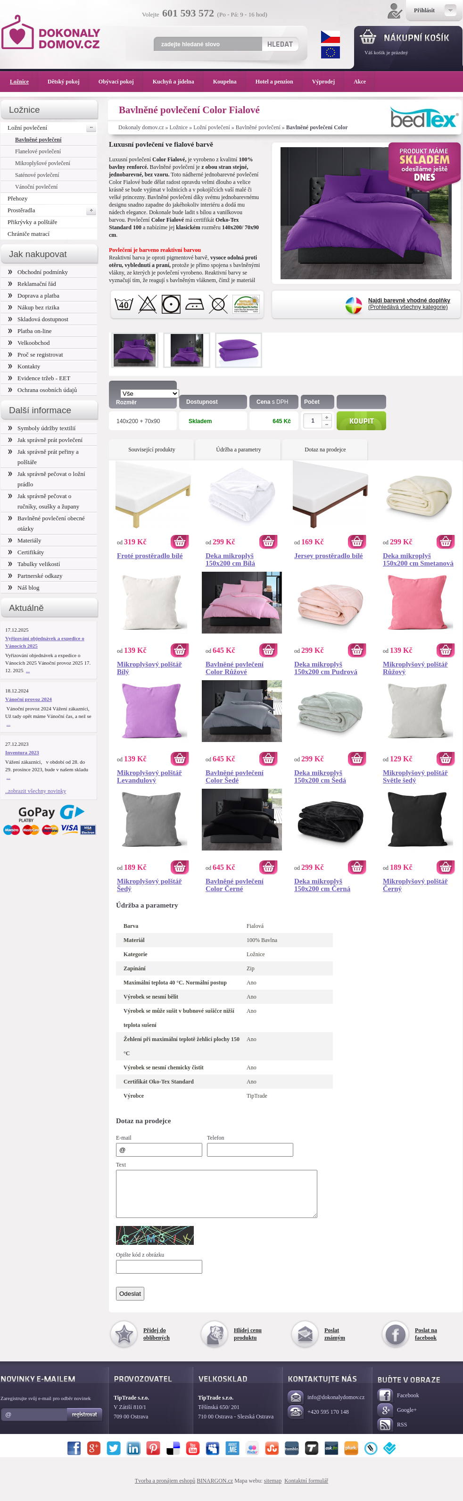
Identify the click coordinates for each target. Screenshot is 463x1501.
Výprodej (328, 81)
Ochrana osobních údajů (42, 389)
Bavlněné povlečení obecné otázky (46, 523)
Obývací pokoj (121, 81)
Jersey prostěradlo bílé (328, 555)
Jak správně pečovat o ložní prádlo (46, 479)
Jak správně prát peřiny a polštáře (43, 457)
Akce (361, 81)
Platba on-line (29, 330)
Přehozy (18, 198)
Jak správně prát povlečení (45, 439)
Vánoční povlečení (36, 186)
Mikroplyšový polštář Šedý (149, 884)
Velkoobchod (29, 342)
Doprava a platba (33, 295)
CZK (330, 37)
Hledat (280, 44)
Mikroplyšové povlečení (42, 163)
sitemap (272, 1489)
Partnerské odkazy (35, 575)
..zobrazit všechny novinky (35, 791)
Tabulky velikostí (34, 563)
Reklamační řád (32, 283)
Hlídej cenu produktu (248, 1342)
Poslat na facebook (426, 1342)
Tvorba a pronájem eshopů (165, 1489)
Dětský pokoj (68, 81)
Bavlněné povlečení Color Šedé (235, 776)
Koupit (361, 420)
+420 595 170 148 (318, 1421)
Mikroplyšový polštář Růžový (415, 667)
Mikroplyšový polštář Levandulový (149, 776)
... (28, 670)
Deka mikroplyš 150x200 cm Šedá (320, 776)
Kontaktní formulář (306, 1489)
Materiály (24, 540)
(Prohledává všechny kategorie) (409, 303)
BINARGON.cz (215, 1489)
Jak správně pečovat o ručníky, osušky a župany (43, 501)
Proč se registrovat (35, 354)
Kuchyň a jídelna (178, 81)
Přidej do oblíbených (156, 1342)
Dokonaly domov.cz (141, 127)
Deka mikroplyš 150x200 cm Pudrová (325, 667)
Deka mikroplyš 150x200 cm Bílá (230, 559)
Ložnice (179, 127)
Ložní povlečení (211, 127)
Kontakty (24, 366)
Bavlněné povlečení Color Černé (235, 884)
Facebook (398, 1404)
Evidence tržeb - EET (39, 378)
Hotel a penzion (279, 81)
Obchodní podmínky (38, 271)
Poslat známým (334, 1342)
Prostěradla (52, 210)
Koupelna (229, 81)
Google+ (397, 1419)
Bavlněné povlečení (258, 127)
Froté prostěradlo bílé (149, 555)
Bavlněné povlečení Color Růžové (235, 667)
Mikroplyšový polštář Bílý (149, 667)
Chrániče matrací (29, 233)
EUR (330, 52)
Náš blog (24, 587)
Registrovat (85, 1423)
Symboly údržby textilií (41, 428)
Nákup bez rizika (33, 307)
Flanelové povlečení (38, 151)
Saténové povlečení (37, 175)
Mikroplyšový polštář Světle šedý (415, 776)
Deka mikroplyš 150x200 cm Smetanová (418, 559)
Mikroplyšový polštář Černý (415, 884)
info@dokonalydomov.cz (326, 1406)
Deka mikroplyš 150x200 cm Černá (322, 884)
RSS (392, 1433)
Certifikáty (26, 552)
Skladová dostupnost (38, 319)
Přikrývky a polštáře (32, 221)
